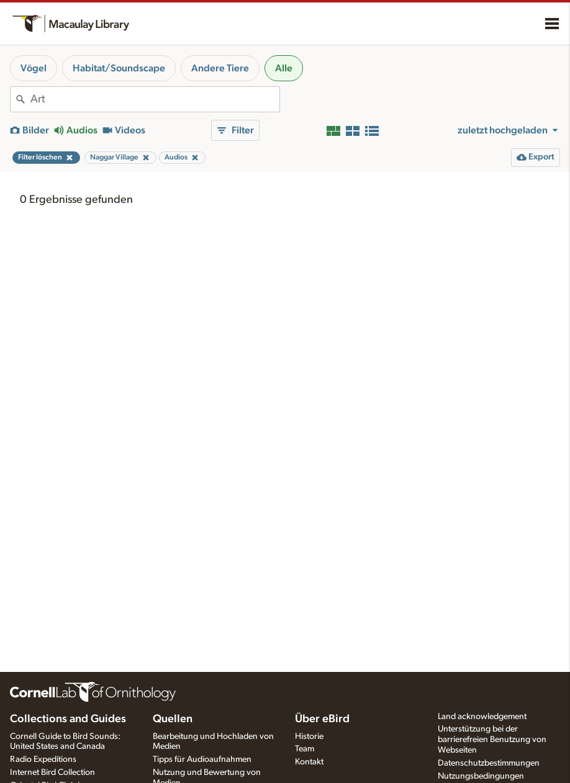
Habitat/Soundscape (119, 68)
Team (304, 749)
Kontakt (309, 762)
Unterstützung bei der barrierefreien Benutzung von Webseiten (492, 739)
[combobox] (154, 99)
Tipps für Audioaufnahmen (202, 759)
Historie (309, 736)
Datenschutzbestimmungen (489, 763)
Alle (283, 68)
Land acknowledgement (482, 716)
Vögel (33, 68)
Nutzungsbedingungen (481, 776)
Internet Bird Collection (52, 772)
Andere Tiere (220, 68)
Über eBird (322, 719)
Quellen (172, 719)
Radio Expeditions (43, 759)
